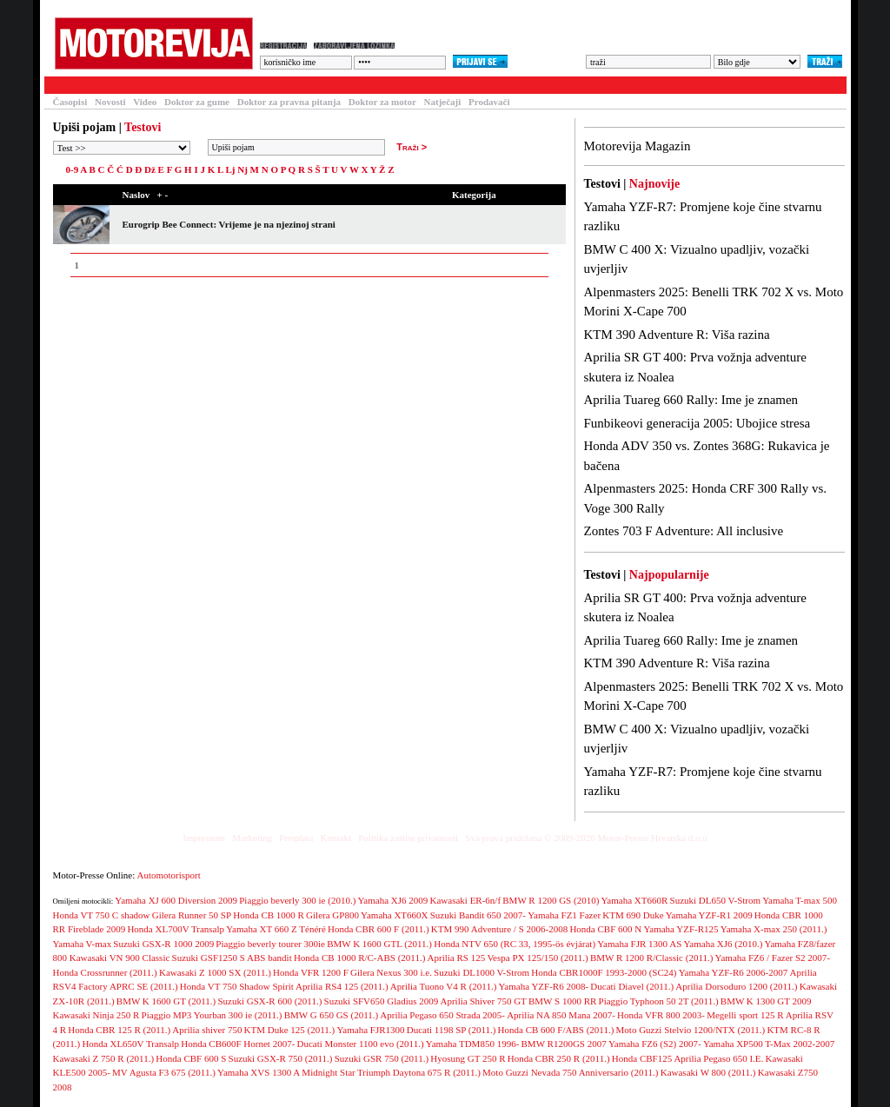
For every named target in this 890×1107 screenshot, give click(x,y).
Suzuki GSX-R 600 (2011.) (269, 1001)
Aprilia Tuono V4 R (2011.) (443, 986)
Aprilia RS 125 (457, 957)
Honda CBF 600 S (191, 1058)
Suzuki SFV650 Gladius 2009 (381, 1001)
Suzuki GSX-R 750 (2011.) (281, 1058)
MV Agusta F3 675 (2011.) (164, 1072)
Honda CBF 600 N (605, 929)
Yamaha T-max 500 (799, 900)
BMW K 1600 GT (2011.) (166, 1001)
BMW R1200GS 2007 (564, 1043)
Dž (150, 169)
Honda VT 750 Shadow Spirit (237, 986)
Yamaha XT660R (634, 900)
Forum (273, 85)
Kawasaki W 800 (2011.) (708, 1072)
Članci (120, 85)
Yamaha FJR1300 (371, 1029)
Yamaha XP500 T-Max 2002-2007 (768, 1043)
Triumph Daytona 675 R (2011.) (419, 1072)
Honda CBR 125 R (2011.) (119, 1029)
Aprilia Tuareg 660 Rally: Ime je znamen (691, 400)
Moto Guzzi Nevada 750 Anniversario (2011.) (570, 1072)
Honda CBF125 (642, 1058)
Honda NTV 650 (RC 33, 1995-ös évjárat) (514, 943)
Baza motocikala (197, 85)
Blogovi (392, 85)
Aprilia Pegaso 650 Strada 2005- (442, 1015)
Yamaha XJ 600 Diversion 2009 (176, 900)
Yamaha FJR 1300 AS (639, 943)
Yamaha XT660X (394, 915)
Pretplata (296, 837)
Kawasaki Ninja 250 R (96, 1015)
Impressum (204, 837)
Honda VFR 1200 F (311, 972)
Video (144, 101)
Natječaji (443, 101)
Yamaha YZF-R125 (680, 929)
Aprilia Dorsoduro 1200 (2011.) (736, 986)
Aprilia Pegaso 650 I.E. (718, 1058)
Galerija (331, 85)
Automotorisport (169, 875)
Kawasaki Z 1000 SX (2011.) (215, 972)
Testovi (65, 85)
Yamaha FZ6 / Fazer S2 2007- (772, 957)
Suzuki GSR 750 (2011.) (381, 1058)
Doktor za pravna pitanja (289, 101)
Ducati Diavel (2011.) (632, 986)
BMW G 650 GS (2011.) (331, 1015)
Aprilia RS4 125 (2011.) (342, 986)
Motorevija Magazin (637, 146)
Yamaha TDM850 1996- (472, 1043)
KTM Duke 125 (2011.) (289, 1029)
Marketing (252, 837)
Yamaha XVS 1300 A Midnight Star (286, 1072)
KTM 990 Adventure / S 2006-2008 (499, 929)
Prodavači (488, 101)
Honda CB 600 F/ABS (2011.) (556, 1029)
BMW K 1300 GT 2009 (766, 1001)
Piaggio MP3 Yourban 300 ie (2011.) (212, 1015)
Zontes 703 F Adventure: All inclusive (684, 531)
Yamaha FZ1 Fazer (564, 915)
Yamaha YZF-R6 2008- (544, 986)
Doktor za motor (382, 101)
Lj (230, 169)
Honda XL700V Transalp (175, 929)
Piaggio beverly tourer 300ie (270, 943)
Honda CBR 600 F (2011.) (378, 929)
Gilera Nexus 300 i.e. (391, 972)
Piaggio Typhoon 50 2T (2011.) (659, 1001)
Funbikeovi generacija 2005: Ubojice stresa (697, 423)
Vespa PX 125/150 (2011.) (537, 957)
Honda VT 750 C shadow (101, 915)
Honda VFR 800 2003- (661, 1015)
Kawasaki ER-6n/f (465, 900)
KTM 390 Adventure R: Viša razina (677, 334)
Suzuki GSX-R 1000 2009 (163, 943)
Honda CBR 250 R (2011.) (559, 1058)
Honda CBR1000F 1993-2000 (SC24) (603, 972)
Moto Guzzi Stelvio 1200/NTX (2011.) (691, 1029)
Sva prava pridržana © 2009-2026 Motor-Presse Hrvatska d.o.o (586, 837)
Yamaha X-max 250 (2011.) (774, 929)
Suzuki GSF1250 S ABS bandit (232, 957)
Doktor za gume (196, 101)
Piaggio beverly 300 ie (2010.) (297, 900)
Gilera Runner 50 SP (191, 915)
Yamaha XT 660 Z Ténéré (276, 929)
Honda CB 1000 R (268, 915)
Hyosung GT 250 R (467, 1058)
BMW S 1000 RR (562, 1001)
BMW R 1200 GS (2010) (550, 900)
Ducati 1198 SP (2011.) (451, 1029)
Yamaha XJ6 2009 (393, 900)
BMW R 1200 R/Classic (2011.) (651, 957)
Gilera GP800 (332, 915)
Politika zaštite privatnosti (408, 837)
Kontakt (336, 837)
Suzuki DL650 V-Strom (715, 900)
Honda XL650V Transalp (130, 1043)
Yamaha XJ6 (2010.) (722, 943)
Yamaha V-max (82, 943)
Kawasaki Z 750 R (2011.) (104, 1058)
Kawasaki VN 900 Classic (120, 957)
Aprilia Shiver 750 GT (484, 1001)
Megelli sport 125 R (745, 1015)
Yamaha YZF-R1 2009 (709, 915)
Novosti (110, 101)
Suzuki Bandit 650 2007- (478, 915)
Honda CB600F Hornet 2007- (238, 1043)
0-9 (72, 169)
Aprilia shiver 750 (207, 1029)
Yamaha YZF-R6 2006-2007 (733, 972)
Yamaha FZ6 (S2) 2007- (654, 1043)
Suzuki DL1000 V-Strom (481, 972)
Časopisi (70, 101)
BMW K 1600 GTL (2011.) (379, 943)
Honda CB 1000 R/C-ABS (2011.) (359, 957)
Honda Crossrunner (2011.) (105, 972)
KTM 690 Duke (632, 915)
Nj (242, 169)
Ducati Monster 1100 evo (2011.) (360, 1043)
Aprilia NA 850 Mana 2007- (561, 1015)
